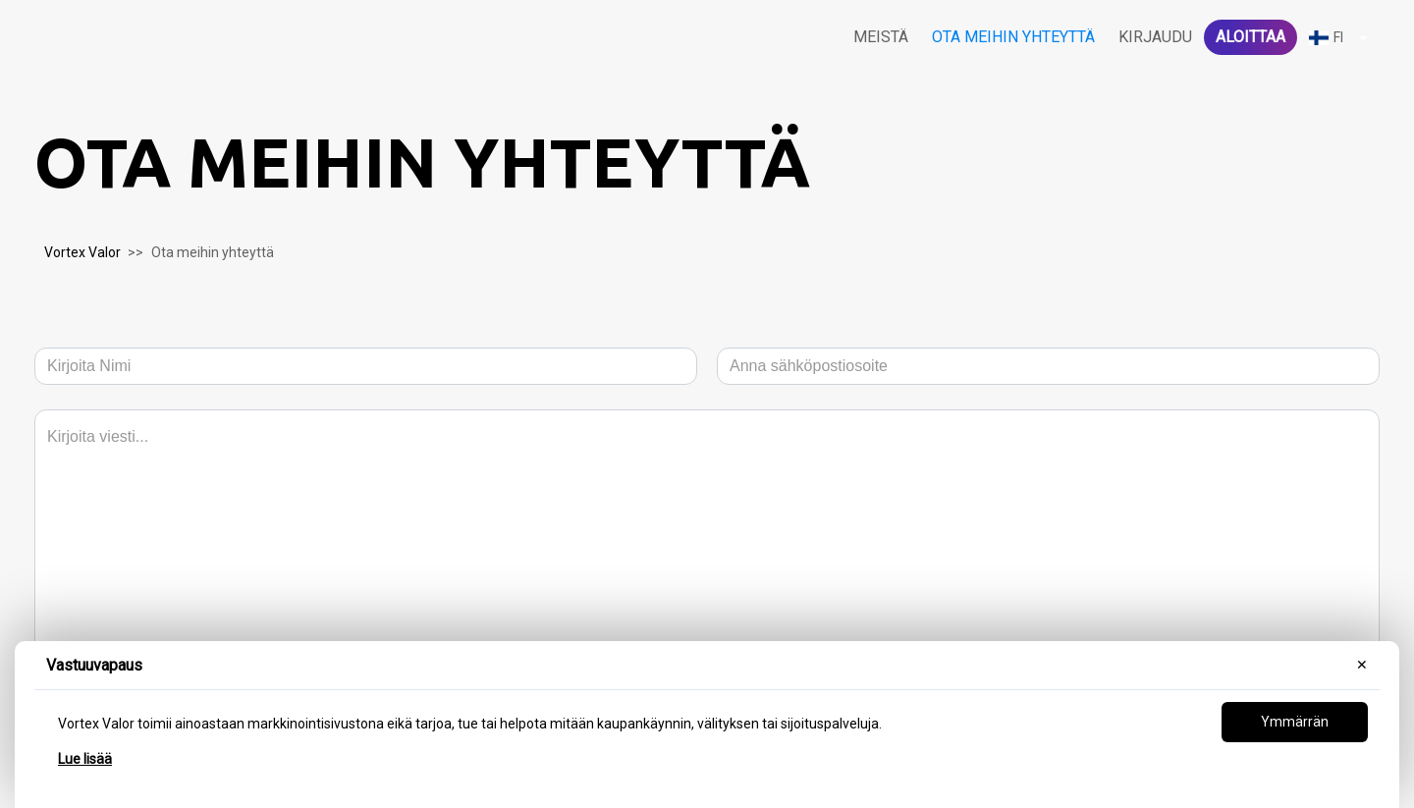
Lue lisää (85, 759)
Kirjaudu (1155, 36)
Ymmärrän (1295, 721)
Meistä (880, 36)
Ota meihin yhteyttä (1013, 36)
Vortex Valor (82, 252)
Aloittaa (1250, 36)
